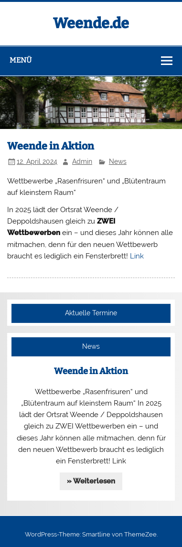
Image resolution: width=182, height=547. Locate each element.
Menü (21, 60)
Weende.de (91, 23)
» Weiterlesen (91, 481)
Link (137, 256)
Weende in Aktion (91, 371)
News (118, 161)
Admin (82, 161)
